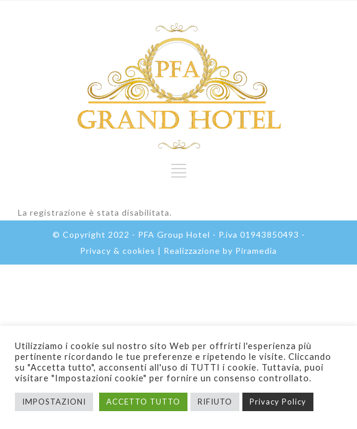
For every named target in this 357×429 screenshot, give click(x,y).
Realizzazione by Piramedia (220, 250)
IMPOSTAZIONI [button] (54, 401)
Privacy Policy (278, 401)
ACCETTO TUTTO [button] (143, 401)
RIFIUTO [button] (215, 401)
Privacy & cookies (117, 250)
